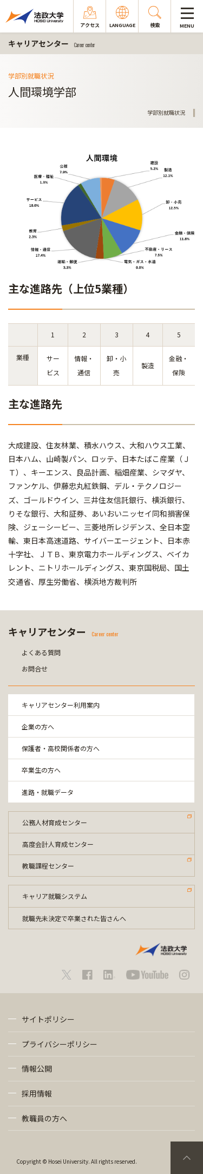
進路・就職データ (48, 792)
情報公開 (37, 1068)
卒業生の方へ (41, 769)
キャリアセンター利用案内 (61, 704)
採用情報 (37, 1093)
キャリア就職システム (54, 896)
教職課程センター (48, 865)
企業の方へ (38, 726)
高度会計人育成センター (58, 844)
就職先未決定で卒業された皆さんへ (74, 918)
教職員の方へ (44, 1118)
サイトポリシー (48, 1019)
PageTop (187, 1158)
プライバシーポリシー (59, 1044)
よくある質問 (41, 652)
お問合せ (35, 668)
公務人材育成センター (54, 822)
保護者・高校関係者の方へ (61, 748)
